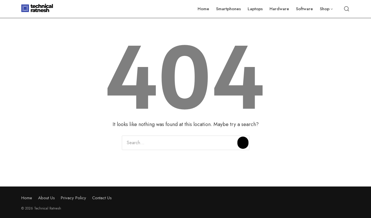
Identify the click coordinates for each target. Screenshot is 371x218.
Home (26, 198)
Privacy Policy (73, 198)
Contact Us (102, 198)
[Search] (242, 143)
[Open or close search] (346, 9)
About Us (46, 198)
